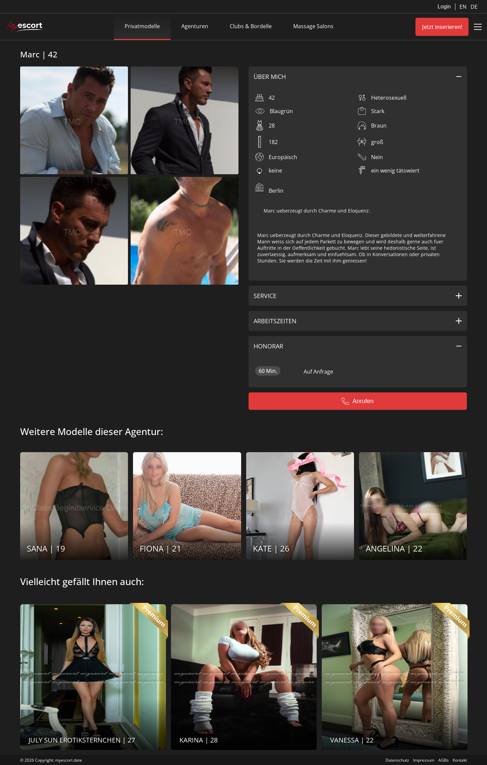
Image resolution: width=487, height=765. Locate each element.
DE (474, 6)
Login (444, 6)
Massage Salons (313, 26)
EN (463, 6)
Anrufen (357, 401)
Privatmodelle (142, 26)
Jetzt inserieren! (442, 27)
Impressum (423, 760)
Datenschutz (397, 760)
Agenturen (194, 26)
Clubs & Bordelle (251, 26)
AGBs (443, 760)
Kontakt (460, 760)
